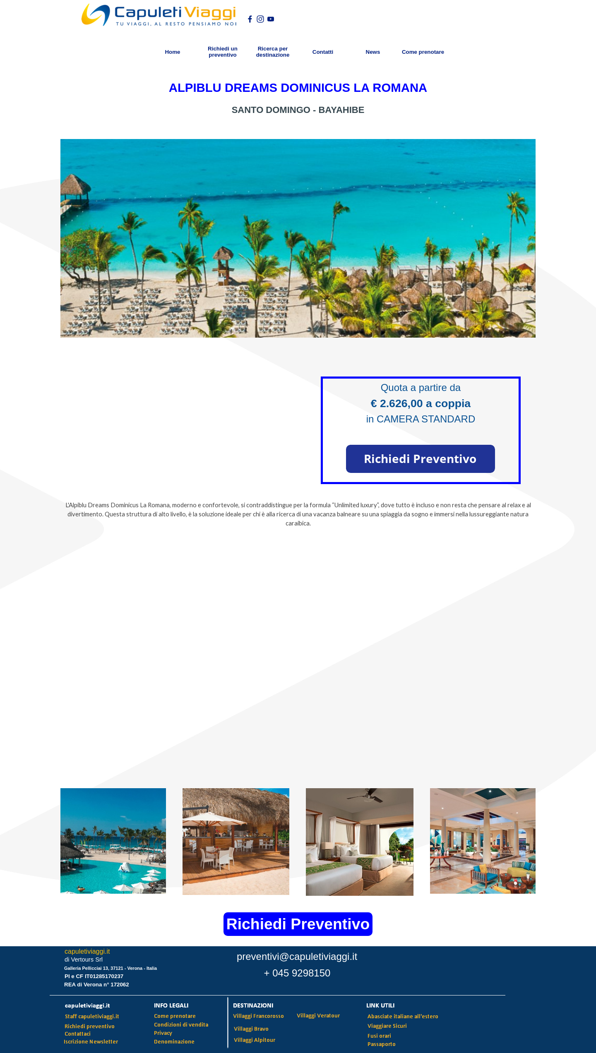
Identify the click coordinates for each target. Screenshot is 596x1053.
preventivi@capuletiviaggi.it (297, 956)
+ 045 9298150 (297, 973)
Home (172, 52)
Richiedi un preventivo (223, 52)
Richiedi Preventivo (298, 924)
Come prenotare (423, 52)
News (373, 52)
